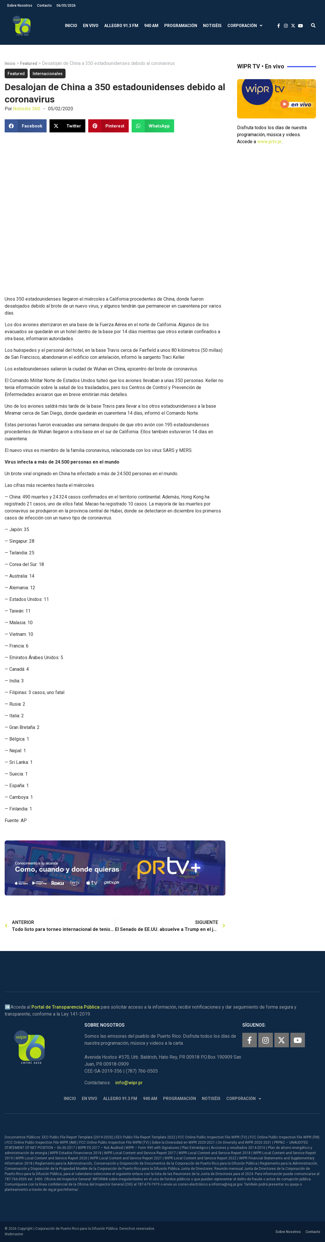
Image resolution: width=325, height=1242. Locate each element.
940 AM (151, 25)
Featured (28, 63)
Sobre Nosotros (19, 5)
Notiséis (212, 25)
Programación (180, 25)
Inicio (71, 25)
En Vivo (90, 25)
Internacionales (48, 73)
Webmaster (14, 1234)
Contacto (44, 5)
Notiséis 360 (26, 108)
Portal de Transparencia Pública (65, 1007)
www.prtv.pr (269, 141)
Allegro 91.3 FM (121, 25)
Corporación (244, 26)
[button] (313, 26)
